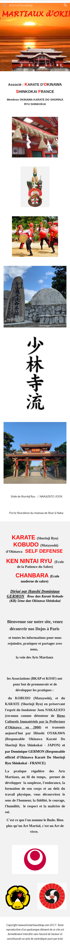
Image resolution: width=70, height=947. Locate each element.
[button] (4, 5)
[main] (35, 93)
